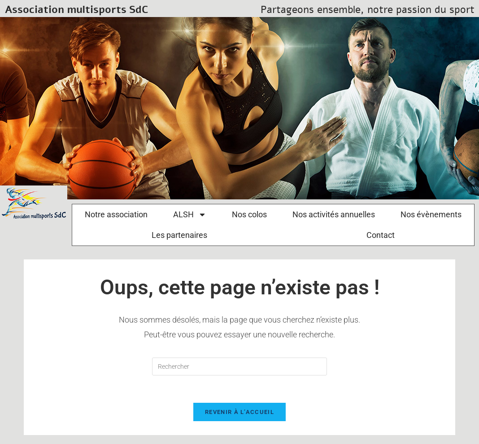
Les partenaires (179, 235)
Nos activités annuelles (333, 214)
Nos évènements (431, 214)
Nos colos (249, 214)
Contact (380, 235)
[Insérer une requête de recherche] (239, 366)
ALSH (189, 214)
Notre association (116, 214)
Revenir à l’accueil (239, 412)
